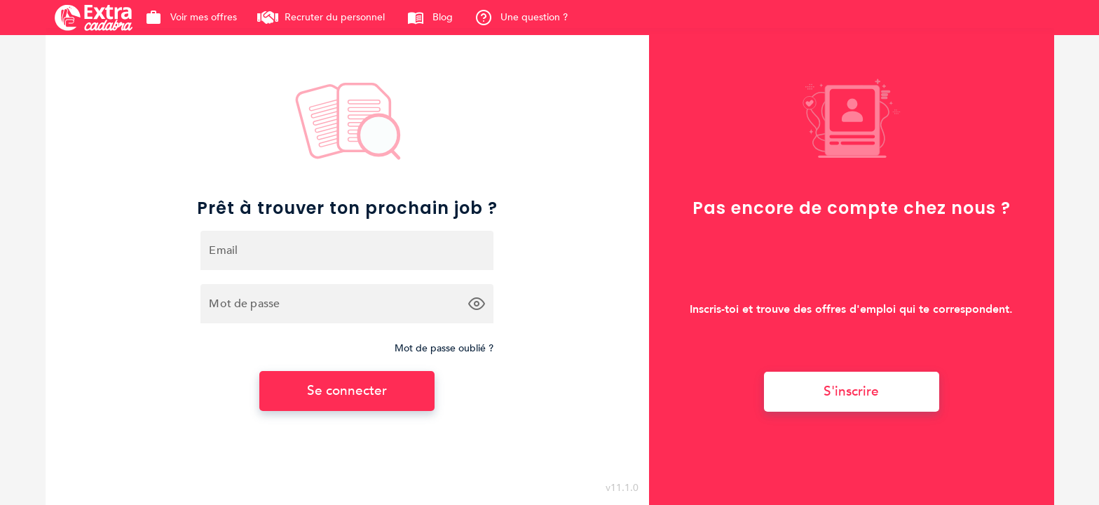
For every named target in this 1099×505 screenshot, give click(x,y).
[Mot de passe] (334, 303)
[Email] (347, 250)
